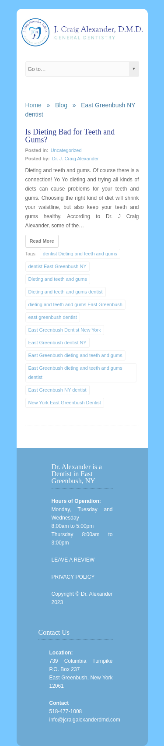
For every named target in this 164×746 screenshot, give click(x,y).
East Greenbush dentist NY (57, 342)
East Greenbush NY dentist (57, 389)
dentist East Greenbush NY (57, 266)
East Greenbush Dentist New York (64, 329)
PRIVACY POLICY (73, 577)
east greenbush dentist (52, 317)
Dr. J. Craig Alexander (75, 158)
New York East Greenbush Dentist (64, 402)
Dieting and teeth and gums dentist (65, 291)
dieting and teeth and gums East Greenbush (75, 304)
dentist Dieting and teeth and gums (80, 253)
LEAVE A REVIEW (73, 560)
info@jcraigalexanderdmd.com (84, 720)
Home (33, 105)
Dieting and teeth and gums (57, 279)
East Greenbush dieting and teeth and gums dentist (75, 372)
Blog (61, 105)
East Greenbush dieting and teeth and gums (75, 355)
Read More (42, 241)
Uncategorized (66, 150)
